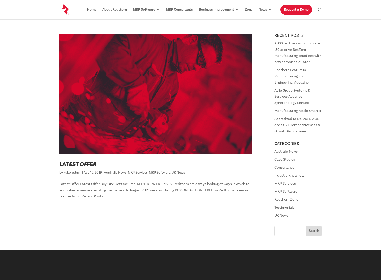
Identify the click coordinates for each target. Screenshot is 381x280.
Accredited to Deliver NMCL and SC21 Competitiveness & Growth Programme (297, 125)
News (263, 10)
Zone (248, 10)
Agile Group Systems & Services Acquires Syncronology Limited (292, 96)
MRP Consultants (179, 10)
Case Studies (284, 159)
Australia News (115, 172)
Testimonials (284, 207)
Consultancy (284, 167)
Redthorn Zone (286, 199)
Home (91, 10)
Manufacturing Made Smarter (297, 111)
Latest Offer (77, 164)
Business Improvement (216, 10)
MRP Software (144, 10)
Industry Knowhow (289, 175)
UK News (178, 172)
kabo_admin (72, 172)
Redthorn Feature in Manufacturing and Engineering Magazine (291, 76)
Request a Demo (296, 10)
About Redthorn (114, 10)
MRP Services (138, 172)
